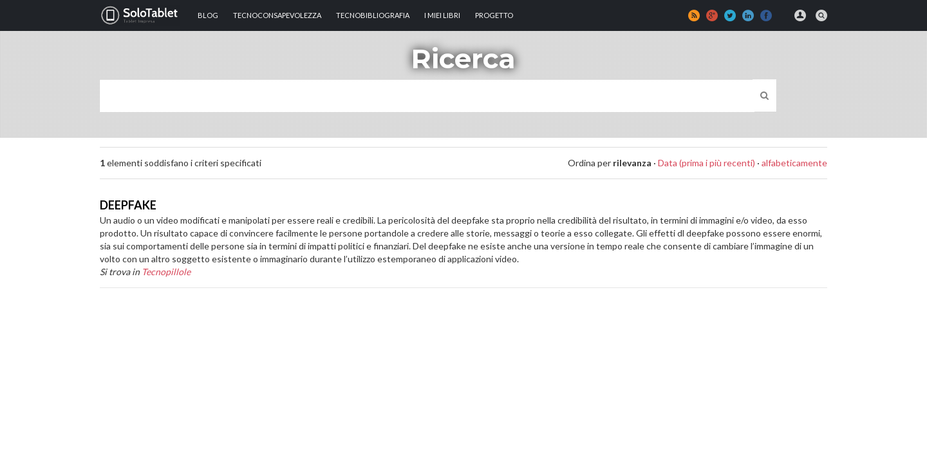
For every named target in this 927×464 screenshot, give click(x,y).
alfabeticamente (794, 162)
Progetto (494, 15)
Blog (208, 15)
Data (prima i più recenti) (706, 162)
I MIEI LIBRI (442, 15)
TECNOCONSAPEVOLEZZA (277, 15)
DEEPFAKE (128, 205)
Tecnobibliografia (372, 15)
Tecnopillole (166, 271)
